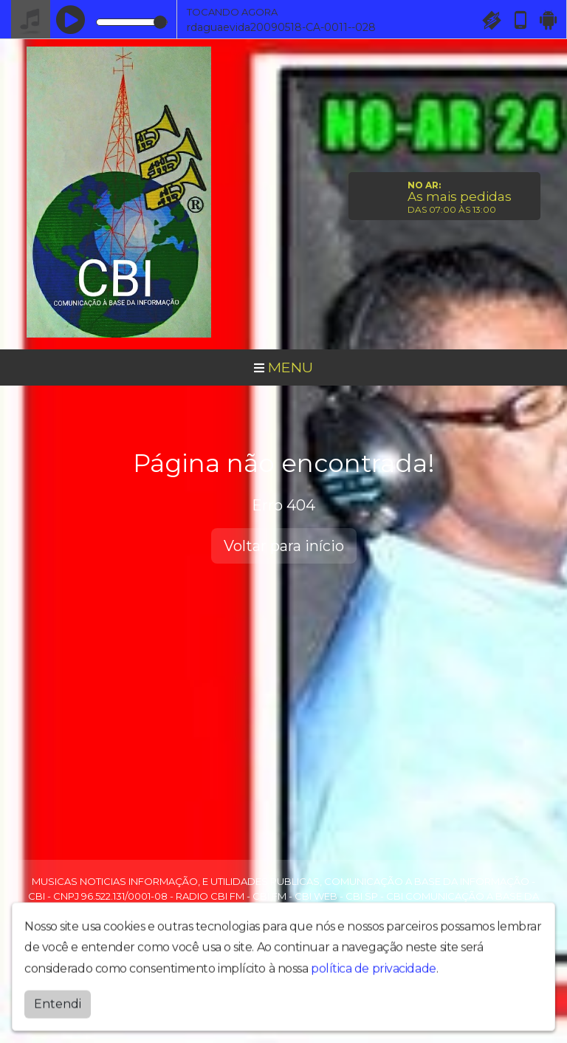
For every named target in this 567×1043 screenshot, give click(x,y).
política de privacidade (373, 976)
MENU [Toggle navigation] (283, 367)
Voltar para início (284, 546)
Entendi (57, 1012)
